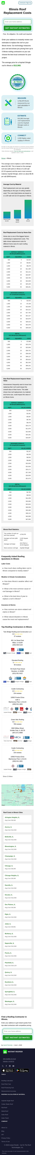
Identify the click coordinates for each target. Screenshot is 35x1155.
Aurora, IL (8, 827)
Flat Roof (4, 1107)
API (2, 1134)
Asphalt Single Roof (7, 1100)
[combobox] (17, 21)
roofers (20, 140)
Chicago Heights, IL (12, 875)
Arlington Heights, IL (12, 817)
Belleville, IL (9, 837)
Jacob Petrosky (7, 1045)
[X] (2, 1066)
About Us (4, 1127)
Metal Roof (4, 1111)
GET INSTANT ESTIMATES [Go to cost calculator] (17, 28)
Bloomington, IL (10, 846)
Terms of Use (5, 1141)
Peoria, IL (8, 953)
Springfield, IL (10, 991)
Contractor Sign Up (25, 2)
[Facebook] (6, 1066)
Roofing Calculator (7, 1080)
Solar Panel (5, 1118)
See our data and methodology (22, 151)
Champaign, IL (10, 856)
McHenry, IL (9, 933)
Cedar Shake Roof (7, 1104)
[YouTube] (13, 1066)
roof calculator (23, 105)
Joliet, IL (8, 924)
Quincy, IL (8, 972)
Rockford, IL (9, 982)
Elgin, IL (8, 914)
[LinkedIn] (9, 1066)
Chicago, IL (9, 866)
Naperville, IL (9, 943)
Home (3, 158)
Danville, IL (9, 885)
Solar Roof (4, 1114)
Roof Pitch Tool (6, 1084)
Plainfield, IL (9, 963)
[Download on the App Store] (8, 1070)
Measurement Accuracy (8, 1091)
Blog (2, 1131)
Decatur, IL (9, 895)
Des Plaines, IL (10, 904)
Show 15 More (8, 776)
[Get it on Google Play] (22, 1070)
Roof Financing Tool (7, 1087)
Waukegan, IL (9, 1001)
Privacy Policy (5, 1138)
